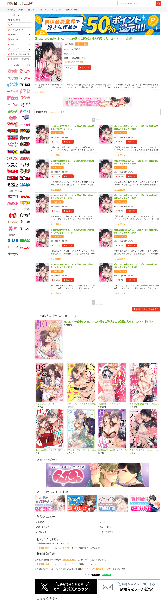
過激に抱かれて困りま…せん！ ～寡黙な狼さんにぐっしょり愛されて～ (144, 450)
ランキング (56, 9)
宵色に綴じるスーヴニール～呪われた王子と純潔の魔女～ (82, 450)
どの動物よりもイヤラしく (109, 404)
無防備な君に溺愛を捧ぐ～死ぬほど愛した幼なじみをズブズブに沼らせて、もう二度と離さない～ (144, 404)
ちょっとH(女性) (107, 527)
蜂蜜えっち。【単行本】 (46, 404)
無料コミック (72, 9)
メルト (75, 53)
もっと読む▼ (40, 92)
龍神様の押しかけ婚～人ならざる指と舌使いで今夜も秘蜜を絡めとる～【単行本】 (113, 450)
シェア (87, 574)
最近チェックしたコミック (20, 54)
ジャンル (42, 9)
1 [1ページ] (93, 120)
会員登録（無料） (44, 548)
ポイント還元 (82, 44)
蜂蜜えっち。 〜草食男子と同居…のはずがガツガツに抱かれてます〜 (82, 404)
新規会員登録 (15, 20)
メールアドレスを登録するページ (95, 569)
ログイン (66, 548)
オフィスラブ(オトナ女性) (111, 532)
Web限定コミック (15, 9)
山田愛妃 (76, 49)
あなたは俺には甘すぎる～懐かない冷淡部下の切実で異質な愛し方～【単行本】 (50, 450)
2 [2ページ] (97, 120)
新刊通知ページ (69, 560)
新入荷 (31, 9)
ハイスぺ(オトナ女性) (45, 532)
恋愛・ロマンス (42, 527)
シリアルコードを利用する (20, 59)
